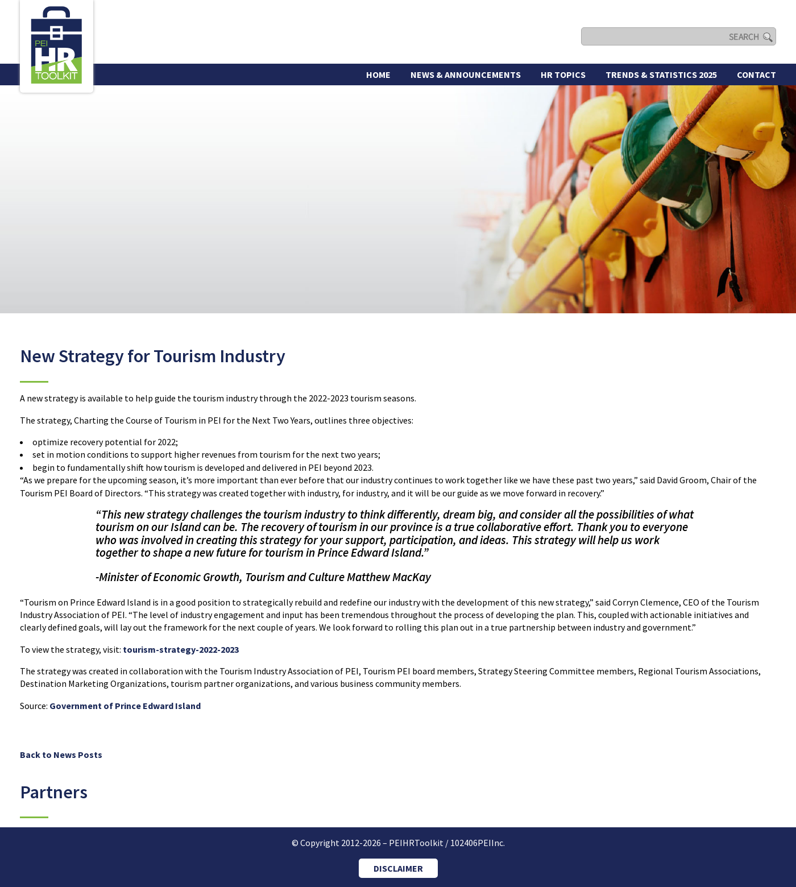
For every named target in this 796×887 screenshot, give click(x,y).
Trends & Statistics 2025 (661, 74)
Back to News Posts (61, 754)
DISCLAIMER (398, 868)
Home (378, 74)
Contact (756, 74)
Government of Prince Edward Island (125, 705)
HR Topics (563, 74)
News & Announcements (466, 74)
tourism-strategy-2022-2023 (181, 649)
